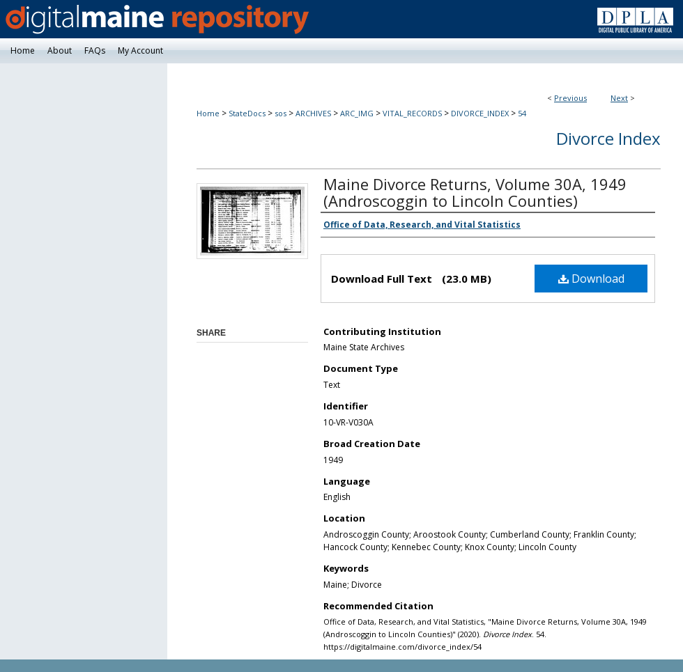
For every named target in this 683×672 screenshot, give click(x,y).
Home (208, 113)
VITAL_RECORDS (412, 113)
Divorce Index (608, 138)
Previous (570, 98)
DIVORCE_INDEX (480, 113)
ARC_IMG (357, 113)
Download (591, 278)
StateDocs (247, 113)
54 (522, 113)
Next (619, 98)
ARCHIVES (313, 113)
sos (280, 113)
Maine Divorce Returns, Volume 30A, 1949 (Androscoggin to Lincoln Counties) (475, 192)
